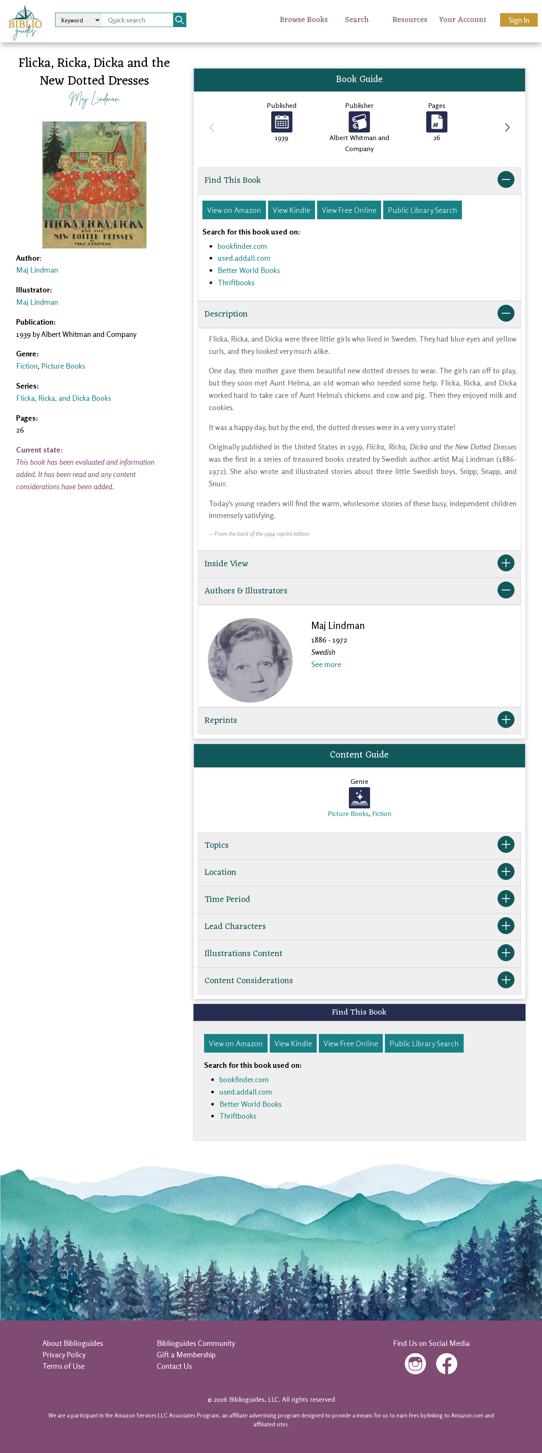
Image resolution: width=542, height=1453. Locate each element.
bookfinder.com (242, 246)
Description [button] (359, 314)
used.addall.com (244, 257)
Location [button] (359, 873)
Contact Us (174, 1365)
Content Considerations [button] (359, 981)
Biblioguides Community (196, 1343)
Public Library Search (422, 210)
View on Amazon (234, 210)
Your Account (463, 20)
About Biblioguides (72, 1343)
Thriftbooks (236, 282)
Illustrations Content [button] (359, 954)
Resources (410, 20)
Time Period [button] (359, 900)
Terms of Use (63, 1365)
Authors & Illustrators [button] (359, 591)
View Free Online (349, 210)
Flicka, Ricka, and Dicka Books (63, 398)
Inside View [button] (359, 564)
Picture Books (63, 365)
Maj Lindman (94, 98)
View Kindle (291, 210)
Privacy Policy (64, 1354)
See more (326, 664)
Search (357, 20)
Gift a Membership (186, 1354)
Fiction (27, 365)
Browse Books (304, 20)
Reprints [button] (359, 721)
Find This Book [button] (359, 180)
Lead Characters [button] (359, 927)
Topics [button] (359, 845)
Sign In (519, 20)
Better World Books (249, 270)
